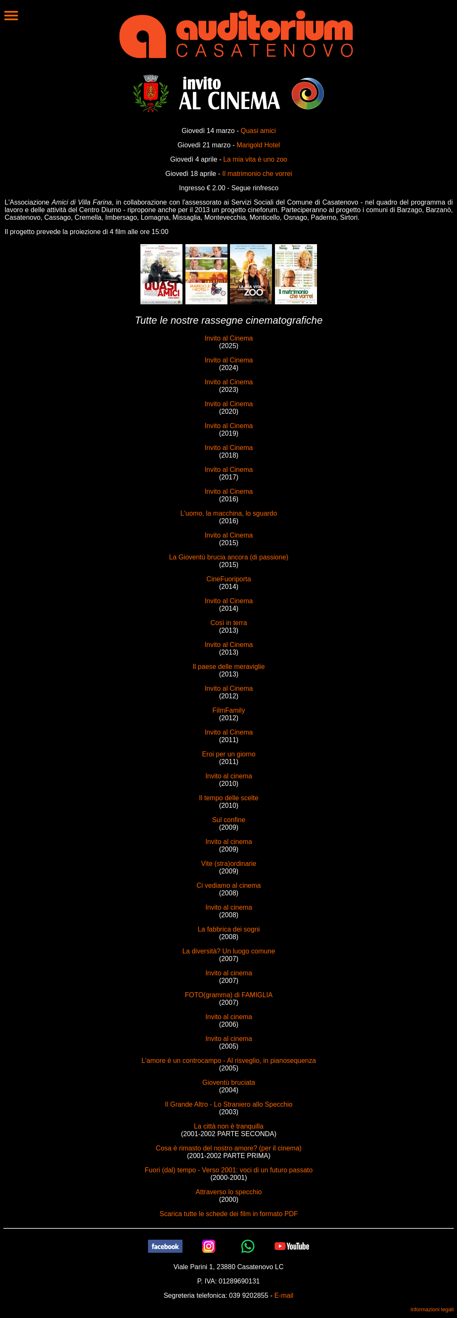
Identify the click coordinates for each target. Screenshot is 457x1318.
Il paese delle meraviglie (229, 666)
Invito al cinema (228, 776)
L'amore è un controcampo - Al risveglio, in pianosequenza (229, 1060)
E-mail (283, 1295)
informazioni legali (432, 1309)
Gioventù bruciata (228, 1082)
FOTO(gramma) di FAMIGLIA (229, 994)
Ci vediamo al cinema (229, 885)
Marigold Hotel (258, 145)
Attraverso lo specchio (228, 1192)
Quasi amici (258, 130)
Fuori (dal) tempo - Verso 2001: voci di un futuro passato (228, 1170)
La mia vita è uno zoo (255, 159)
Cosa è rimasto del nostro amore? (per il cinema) (229, 1148)
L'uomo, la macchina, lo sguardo (228, 513)
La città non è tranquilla (228, 1126)
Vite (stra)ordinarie (228, 863)
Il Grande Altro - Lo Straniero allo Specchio (228, 1104)
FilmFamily (228, 710)
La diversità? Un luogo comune (228, 951)
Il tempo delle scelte (228, 797)
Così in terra (228, 622)
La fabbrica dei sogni (229, 929)
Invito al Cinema (229, 338)
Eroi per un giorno (228, 754)
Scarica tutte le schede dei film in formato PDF (228, 1213)
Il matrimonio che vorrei (257, 173)
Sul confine (228, 819)
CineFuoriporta (228, 579)
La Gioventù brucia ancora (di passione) (228, 557)
